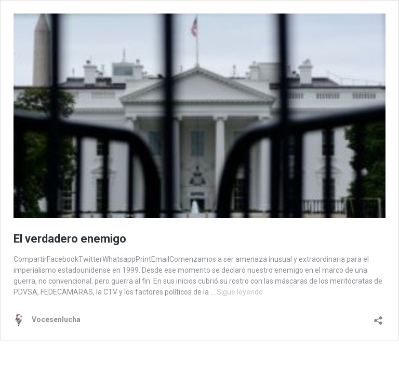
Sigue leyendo (240, 292)
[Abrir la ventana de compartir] (378, 317)
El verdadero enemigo (70, 238)
